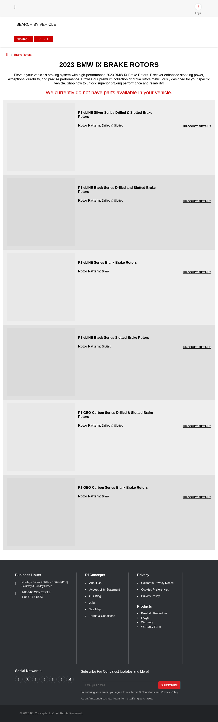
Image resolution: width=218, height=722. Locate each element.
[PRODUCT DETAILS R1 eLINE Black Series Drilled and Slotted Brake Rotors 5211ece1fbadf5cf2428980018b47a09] (197, 201)
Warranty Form (151, 626)
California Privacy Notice (157, 583)
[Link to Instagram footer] (53, 679)
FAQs (145, 617)
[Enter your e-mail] (119, 685)
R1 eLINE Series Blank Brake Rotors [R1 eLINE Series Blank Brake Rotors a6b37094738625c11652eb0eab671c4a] (107, 262)
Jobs (92, 602)
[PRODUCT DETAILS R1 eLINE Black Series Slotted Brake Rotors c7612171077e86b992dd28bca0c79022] (197, 347)
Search (23, 39)
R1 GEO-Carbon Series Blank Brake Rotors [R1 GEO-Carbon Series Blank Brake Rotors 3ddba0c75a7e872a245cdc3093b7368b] (113, 487)
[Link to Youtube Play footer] (36, 679)
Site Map (95, 609)
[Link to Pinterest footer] (44, 679)
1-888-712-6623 (32, 596)
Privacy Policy (150, 596)
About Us (95, 583)
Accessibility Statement (104, 589)
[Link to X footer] (27, 679)
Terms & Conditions (102, 616)
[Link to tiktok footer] (70, 679)
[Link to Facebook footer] (19, 679)
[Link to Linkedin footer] (61, 679)
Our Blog (95, 596)
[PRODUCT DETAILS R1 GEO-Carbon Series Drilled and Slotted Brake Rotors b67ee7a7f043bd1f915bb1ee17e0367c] (197, 426)
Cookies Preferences (155, 589)
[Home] (7, 54)
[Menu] (15, 7)
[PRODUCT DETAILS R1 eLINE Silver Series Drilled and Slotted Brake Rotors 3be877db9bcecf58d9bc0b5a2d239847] (197, 126)
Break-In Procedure (154, 613)
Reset (44, 39)
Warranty (147, 622)
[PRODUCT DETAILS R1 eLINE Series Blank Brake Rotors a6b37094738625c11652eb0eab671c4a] (197, 272)
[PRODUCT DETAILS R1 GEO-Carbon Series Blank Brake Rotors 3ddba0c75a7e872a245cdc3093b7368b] (197, 497)
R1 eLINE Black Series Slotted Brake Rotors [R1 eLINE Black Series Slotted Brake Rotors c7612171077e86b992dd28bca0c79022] (113, 337)
